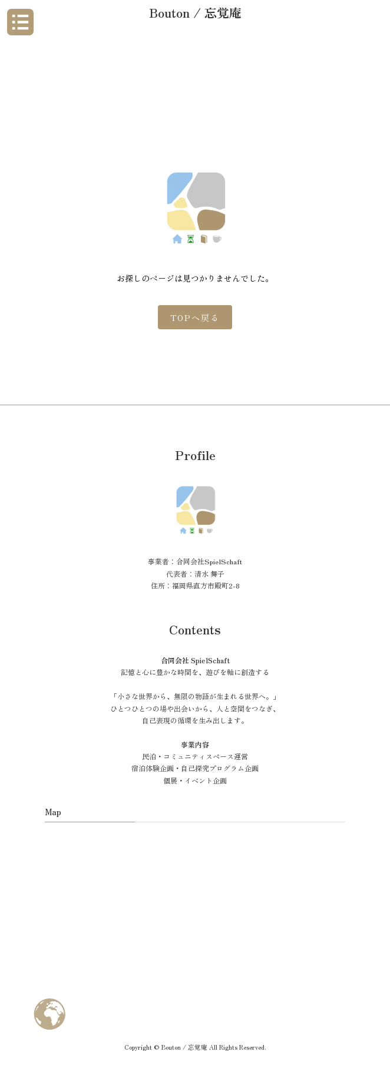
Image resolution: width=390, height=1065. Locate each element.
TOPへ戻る (195, 317)
